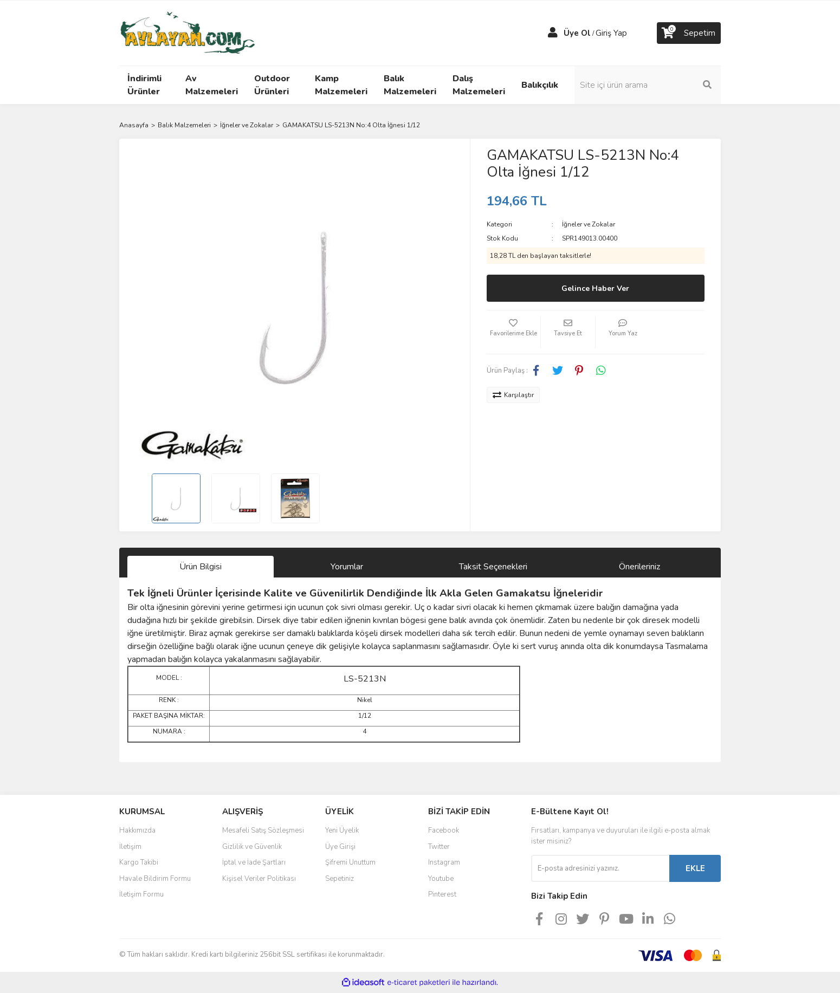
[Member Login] (553, 33)
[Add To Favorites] (514, 332)
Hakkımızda (137, 830)
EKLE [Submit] (695, 868)
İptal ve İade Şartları (254, 862)
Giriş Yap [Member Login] (611, 33)
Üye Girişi (340, 847)
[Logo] (187, 32)
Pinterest (442, 894)
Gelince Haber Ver (595, 288)
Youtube (441, 879)
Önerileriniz (639, 567)
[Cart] (689, 33)
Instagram (444, 862)
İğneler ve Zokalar (588, 224)
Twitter (439, 847)
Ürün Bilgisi (200, 567)
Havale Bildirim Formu (155, 879)
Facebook (443, 830)
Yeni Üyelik (342, 830)
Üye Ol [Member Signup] (577, 33)
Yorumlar (347, 567)
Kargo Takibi (138, 862)
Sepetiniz (339, 879)
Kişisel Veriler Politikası (259, 879)
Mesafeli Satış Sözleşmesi (263, 830)
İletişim (130, 847)
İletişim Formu (141, 894)
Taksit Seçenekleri (493, 567)
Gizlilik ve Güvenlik (252, 847)
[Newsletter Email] (600, 868)
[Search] (647, 85)
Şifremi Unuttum (350, 862)
